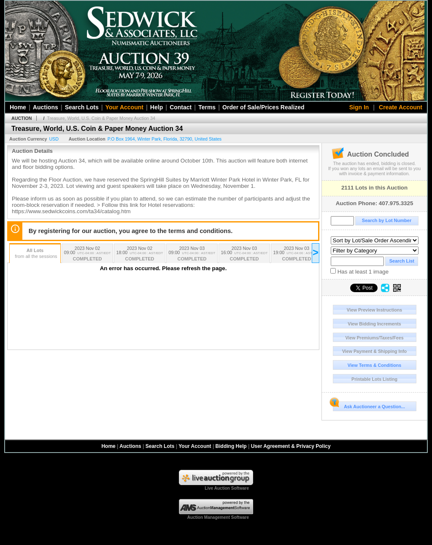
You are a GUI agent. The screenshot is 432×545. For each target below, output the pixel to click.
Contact (181, 107)
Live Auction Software (227, 488)
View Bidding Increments (374, 323)
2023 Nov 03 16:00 (244, 254)
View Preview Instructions (374, 309)
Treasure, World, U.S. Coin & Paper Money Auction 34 (101, 118)
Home (18, 107)
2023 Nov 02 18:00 (139, 254)
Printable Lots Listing (374, 379)
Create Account (400, 107)
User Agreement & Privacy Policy (291, 446)
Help (156, 107)
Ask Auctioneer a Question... (369, 405)
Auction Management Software (218, 517)
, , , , (165, 138)
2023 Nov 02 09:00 (87, 254)
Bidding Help (231, 446)
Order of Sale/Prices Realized (263, 107)
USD (54, 138)
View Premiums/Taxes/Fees (374, 337)
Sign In (359, 107)
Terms (207, 107)
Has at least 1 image (359, 271)
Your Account (124, 107)
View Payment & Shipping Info (374, 351)
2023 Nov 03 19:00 (296, 254)
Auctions (45, 107)
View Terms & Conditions (375, 365)
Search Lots (82, 107)
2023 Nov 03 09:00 (192, 254)
